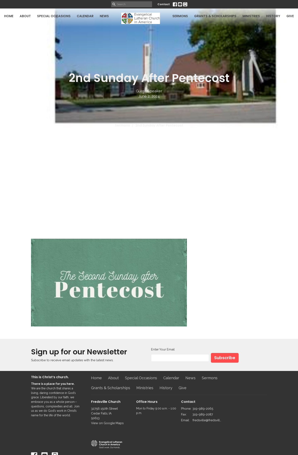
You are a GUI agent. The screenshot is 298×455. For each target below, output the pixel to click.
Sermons (180, 16)
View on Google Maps (107, 423)
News (104, 16)
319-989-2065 (202, 408)
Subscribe (224, 358)
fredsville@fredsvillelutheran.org (207, 420)
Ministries (251, 16)
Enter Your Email (163, 349)
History (273, 16)
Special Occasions (54, 16)
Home (8, 16)
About (25, 16)
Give (290, 16)
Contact (163, 4)
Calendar (85, 16)
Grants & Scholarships (215, 16)
